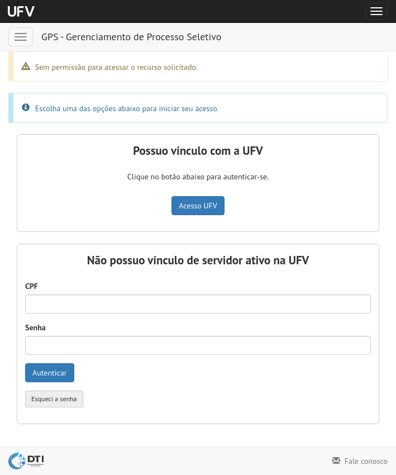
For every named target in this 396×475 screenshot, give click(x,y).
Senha (35, 327)
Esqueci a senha (54, 399)
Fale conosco (360, 461)
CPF (31, 286)
